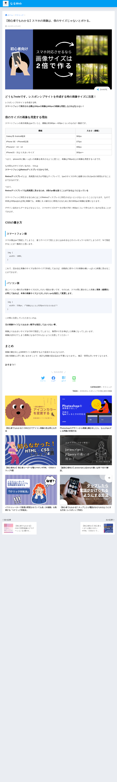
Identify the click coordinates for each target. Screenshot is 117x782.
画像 (110, 391)
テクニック (107, 387)
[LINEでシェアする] (74, 379)
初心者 (103, 391)
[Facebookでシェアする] (53, 379)
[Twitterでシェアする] (43, 379)
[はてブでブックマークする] (64, 379)
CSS (83, 391)
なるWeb (12, 3)
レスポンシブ (92, 391)
